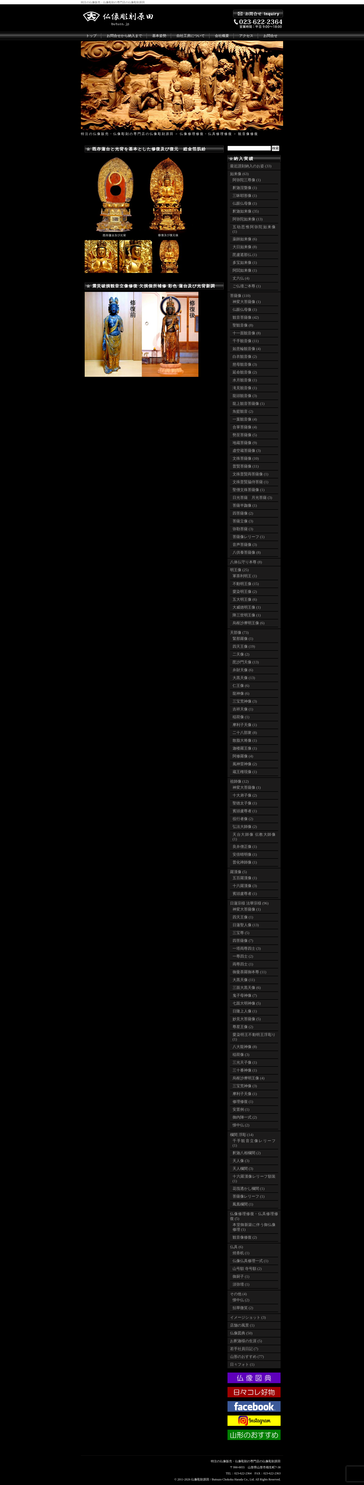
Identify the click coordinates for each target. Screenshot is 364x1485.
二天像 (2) (241, 654)
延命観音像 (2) (245, 372)
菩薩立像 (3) (243, 521)
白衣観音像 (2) (245, 357)
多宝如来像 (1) (245, 263)
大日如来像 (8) (245, 247)
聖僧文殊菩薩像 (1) (248, 490)
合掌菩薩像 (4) (245, 427)
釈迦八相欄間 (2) (247, 1153)
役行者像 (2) (243, 819)
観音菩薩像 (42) (246, 317)
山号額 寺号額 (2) (247, 1269)
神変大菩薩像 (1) (247, 302)
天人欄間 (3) (243, 1169)
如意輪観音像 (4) (247, 349)
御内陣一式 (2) (245, 1117)
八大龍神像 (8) (245, 1047)
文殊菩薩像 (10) (246, 458)
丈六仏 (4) (241, 278)
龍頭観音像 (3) (245, 396)
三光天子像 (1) (245, 1062)
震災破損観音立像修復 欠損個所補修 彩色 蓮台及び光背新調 (153, 286)
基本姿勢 (159, 36)
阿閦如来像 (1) (245, 270)
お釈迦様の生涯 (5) (246, 1341)
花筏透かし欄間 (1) (248, 1189)
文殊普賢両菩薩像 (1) (250, 474)
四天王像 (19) (244, 646)
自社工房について (190, 36)
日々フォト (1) (242, 1364)
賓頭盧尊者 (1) (245, 811)
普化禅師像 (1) (245, 862)
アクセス (246, 36)
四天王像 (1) (243, 917)
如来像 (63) (239, 174)
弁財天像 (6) (243, 670)
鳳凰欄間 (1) (243, 1204)
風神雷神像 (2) (245, 764)
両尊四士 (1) (243, 964)
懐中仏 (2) (241, 1125)
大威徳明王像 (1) (247, 607)
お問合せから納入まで (124, 36)
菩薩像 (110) (240, 296)
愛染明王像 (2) (245, 592)
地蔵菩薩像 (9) (245, 443)
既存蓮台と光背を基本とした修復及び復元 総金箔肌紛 (149, 149)
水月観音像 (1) (245, 380)
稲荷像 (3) (241, 1055)
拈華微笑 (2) (243, 1308)
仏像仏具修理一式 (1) (250, 1261)
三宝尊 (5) (241, 933)
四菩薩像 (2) (243, 513)
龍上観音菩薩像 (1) (248, 404)
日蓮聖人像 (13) (246, 925)
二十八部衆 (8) (245, 733)
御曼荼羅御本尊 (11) (249, 972)
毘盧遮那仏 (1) (245, 255)
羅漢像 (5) (238, 872)
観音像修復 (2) (245, 1237)
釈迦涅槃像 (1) (245, 188)
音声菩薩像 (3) (245, 545)
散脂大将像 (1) (245, 740)
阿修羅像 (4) (243, 756)
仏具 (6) (236, 1247)
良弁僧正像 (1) (245, 847)
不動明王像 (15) (246, 584)
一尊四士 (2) (243, 956)
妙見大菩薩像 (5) (247, 1019)
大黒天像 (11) (244, 980)
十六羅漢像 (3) (245, 886)
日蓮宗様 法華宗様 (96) (249, 903)
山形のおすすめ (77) (247, 1357)
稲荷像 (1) (241, 717)
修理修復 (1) (243, 1102)
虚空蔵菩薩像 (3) (247, 451)
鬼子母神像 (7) (245, 995)
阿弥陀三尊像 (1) (247, 180)
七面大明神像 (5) (247, 1003)
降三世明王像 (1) (247, 615)
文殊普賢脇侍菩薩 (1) (250, 482)
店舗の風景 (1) (242, 1325)
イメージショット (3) (248, 1317)
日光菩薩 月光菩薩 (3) (252, 498)
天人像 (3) (241, 1161)
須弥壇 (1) (241, 1284)
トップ (91, 36)
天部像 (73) (239, 633)
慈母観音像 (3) (245, 364)
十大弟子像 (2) (245, 795)
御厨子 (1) (241, 1276)
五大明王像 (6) (245, 599)
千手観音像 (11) (246, 341)
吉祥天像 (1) (243, 709)
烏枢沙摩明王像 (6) (248, 623)
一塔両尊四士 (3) (247, 948)
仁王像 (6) (241, 686)
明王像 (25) (239, 570)
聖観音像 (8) (243, 325)
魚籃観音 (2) (243, 411)
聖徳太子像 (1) (245, 803)
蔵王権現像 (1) (245, 772)
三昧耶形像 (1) (245, 196)
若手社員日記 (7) (244, 1349)
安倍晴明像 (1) (245, 854)
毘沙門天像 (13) (246, 662)
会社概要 (222, 36)
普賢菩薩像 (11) (246, 466)
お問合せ (270, 36)
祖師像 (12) (239, 781)
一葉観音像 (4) (245, 419)
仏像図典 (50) (241, 1333)
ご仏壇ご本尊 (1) (247, 286)
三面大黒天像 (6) (247, 988)
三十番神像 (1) (245, 1070)
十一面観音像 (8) (247, 333)
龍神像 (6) (241, 693)
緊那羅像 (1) (243, 639)
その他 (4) (238, 1294)
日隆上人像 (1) (245, 1011)
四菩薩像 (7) (243, 941)
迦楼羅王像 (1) (245, 748)
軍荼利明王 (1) (245, 576)
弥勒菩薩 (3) (243, 529)
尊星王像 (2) (243, 1027)
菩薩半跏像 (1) (245, 505)
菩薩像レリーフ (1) (248, 537)
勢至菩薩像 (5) (245, 435)
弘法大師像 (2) (245, 827)
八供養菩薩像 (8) (247, 552)
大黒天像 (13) (244, 678)
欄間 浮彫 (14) (242, 1135)
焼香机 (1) (241, 1253)
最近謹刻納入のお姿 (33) (250, 166)
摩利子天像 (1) (245, 725)
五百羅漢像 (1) (245, 878)
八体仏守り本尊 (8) (246, 562)
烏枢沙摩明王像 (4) (248, 1078)
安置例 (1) (241, 1109)
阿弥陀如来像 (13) (248, 219)
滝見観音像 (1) (245, 388)
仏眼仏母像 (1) (245, 203)
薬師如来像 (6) (245, 239)
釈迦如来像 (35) (246, 211)
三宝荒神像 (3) (245, 701)
